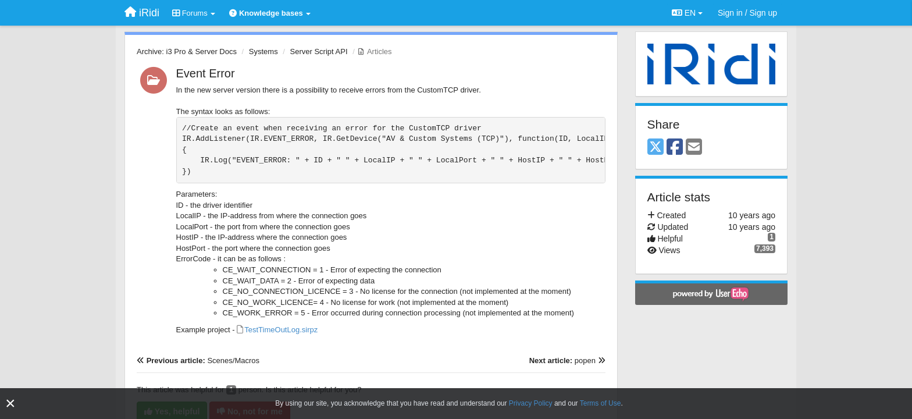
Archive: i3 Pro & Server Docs (187, 51)
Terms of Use (600, 403)
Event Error (205, 73)
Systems (263, 51)
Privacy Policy (531, 403)
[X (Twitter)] (655, 147)
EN (687, 12)
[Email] (694, 147)
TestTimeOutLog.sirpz (281, 329)
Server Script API (319, 51)
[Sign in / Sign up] (747, 13)
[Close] (10, 403)
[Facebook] (675, 147)
